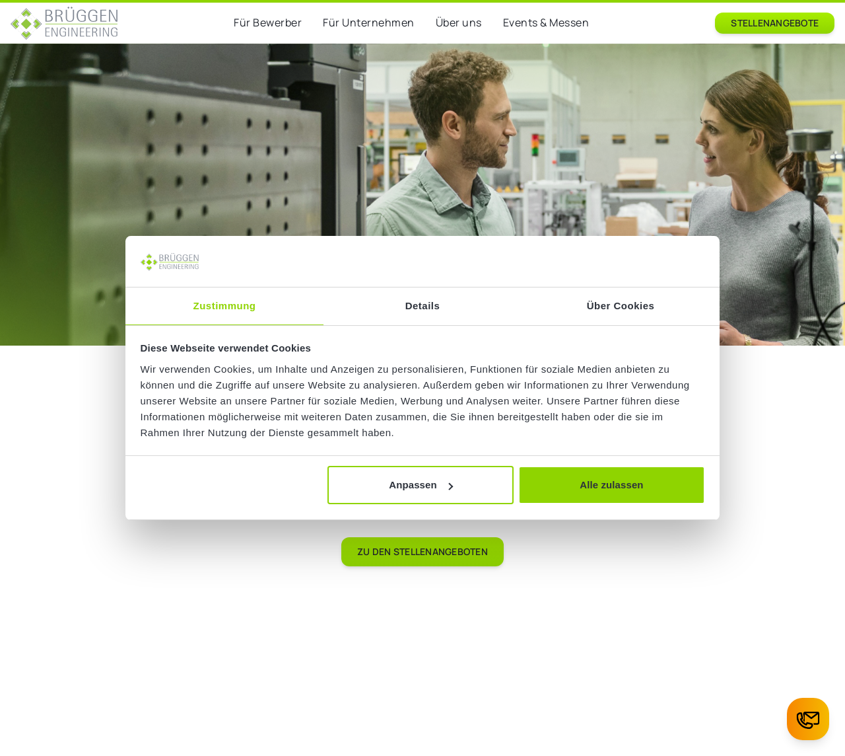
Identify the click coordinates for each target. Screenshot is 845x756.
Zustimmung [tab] (224, 305)
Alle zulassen (611, 484)
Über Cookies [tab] (621, 305)
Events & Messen (546, 22)
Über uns (459, 22)
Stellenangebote (775, 23)
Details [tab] (422, 305)
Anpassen (421, 484)
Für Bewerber (268, 22)
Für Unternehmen (369, 22)
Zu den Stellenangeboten (422, 551)
